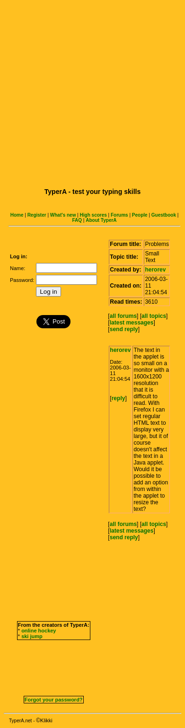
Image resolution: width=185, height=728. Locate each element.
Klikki (46, 720)
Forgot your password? (54, 699)
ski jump (32, 636)
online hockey (38, 630)
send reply (124, 329)
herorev (155, 269)
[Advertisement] (90, 92)
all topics (153, 316)
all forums (123, 316)
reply (118, 398)
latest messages (132, 322)
